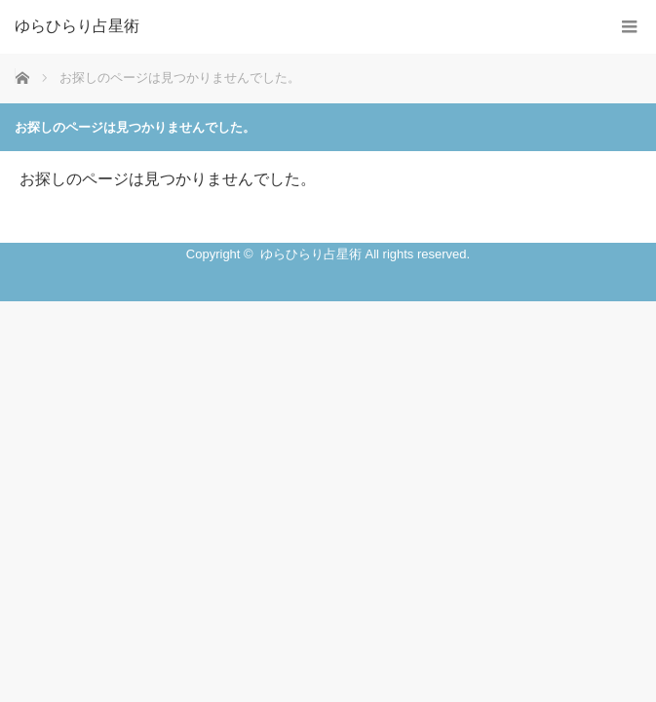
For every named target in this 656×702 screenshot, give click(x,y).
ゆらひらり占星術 (77, 26)
